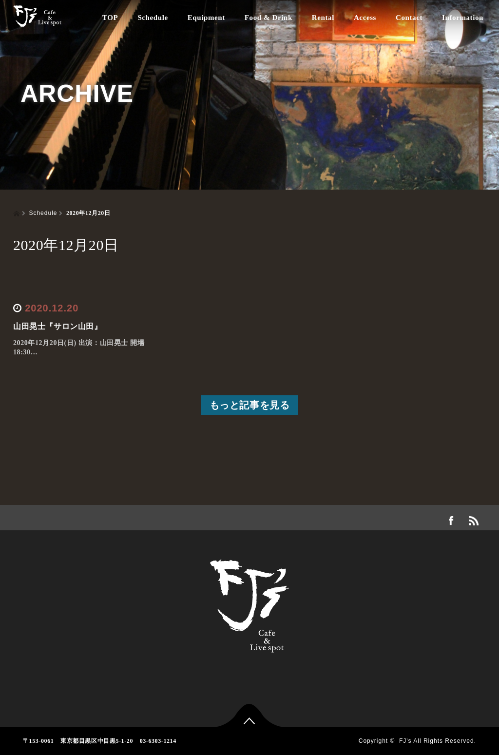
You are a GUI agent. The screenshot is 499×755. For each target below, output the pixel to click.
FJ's (405, 740)
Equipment (206, 17)
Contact (409, 17)
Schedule (152, 17)
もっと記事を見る (250, 405)
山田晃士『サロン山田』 (57, 326)
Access (365, 17)
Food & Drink (268, 17)
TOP (110, 17)
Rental (323, 17)
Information (462, 17)
